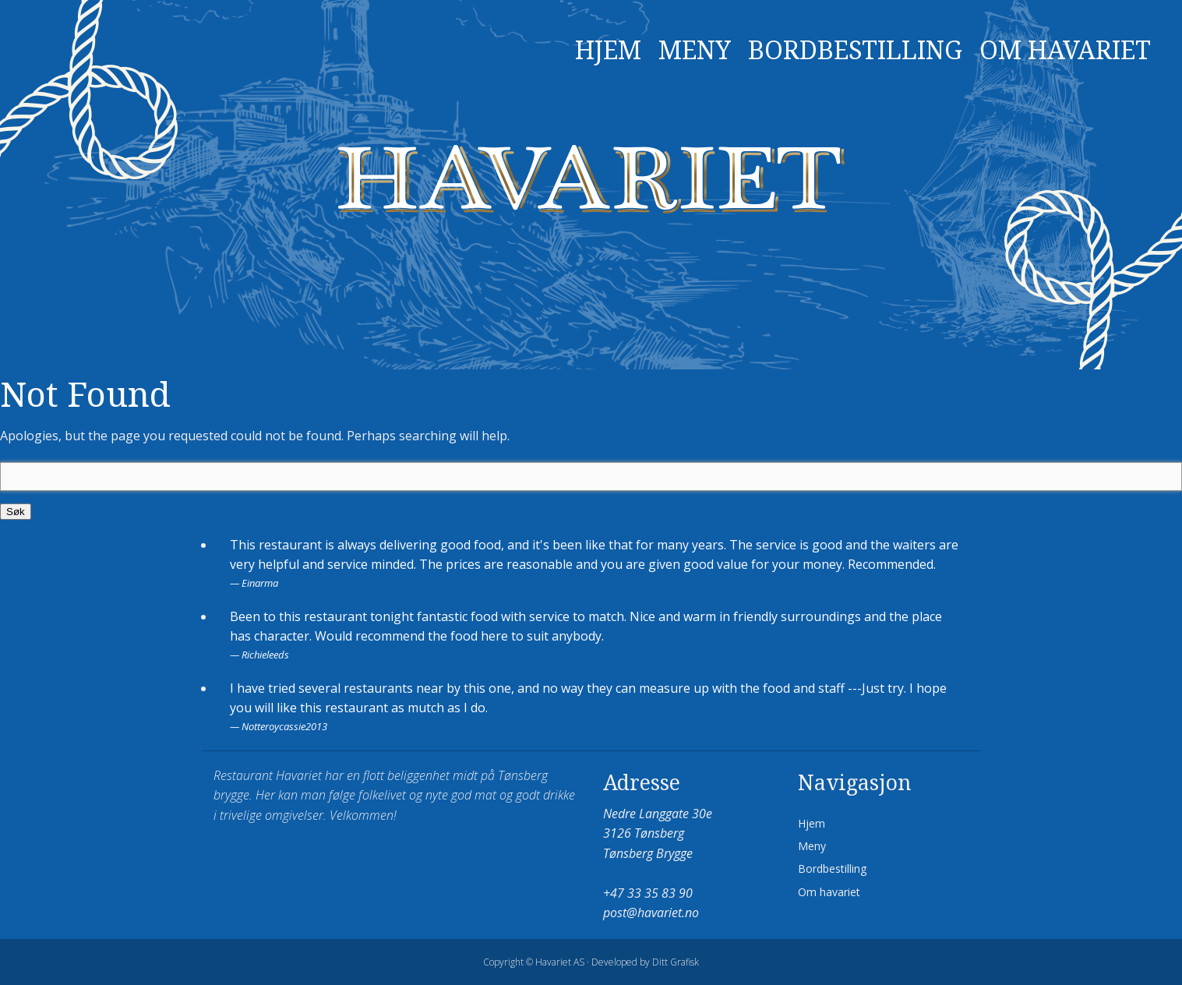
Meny (694, 50)
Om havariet (1065, 50)
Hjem (608, 50)
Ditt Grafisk (675, 962)
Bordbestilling (855, 50)
